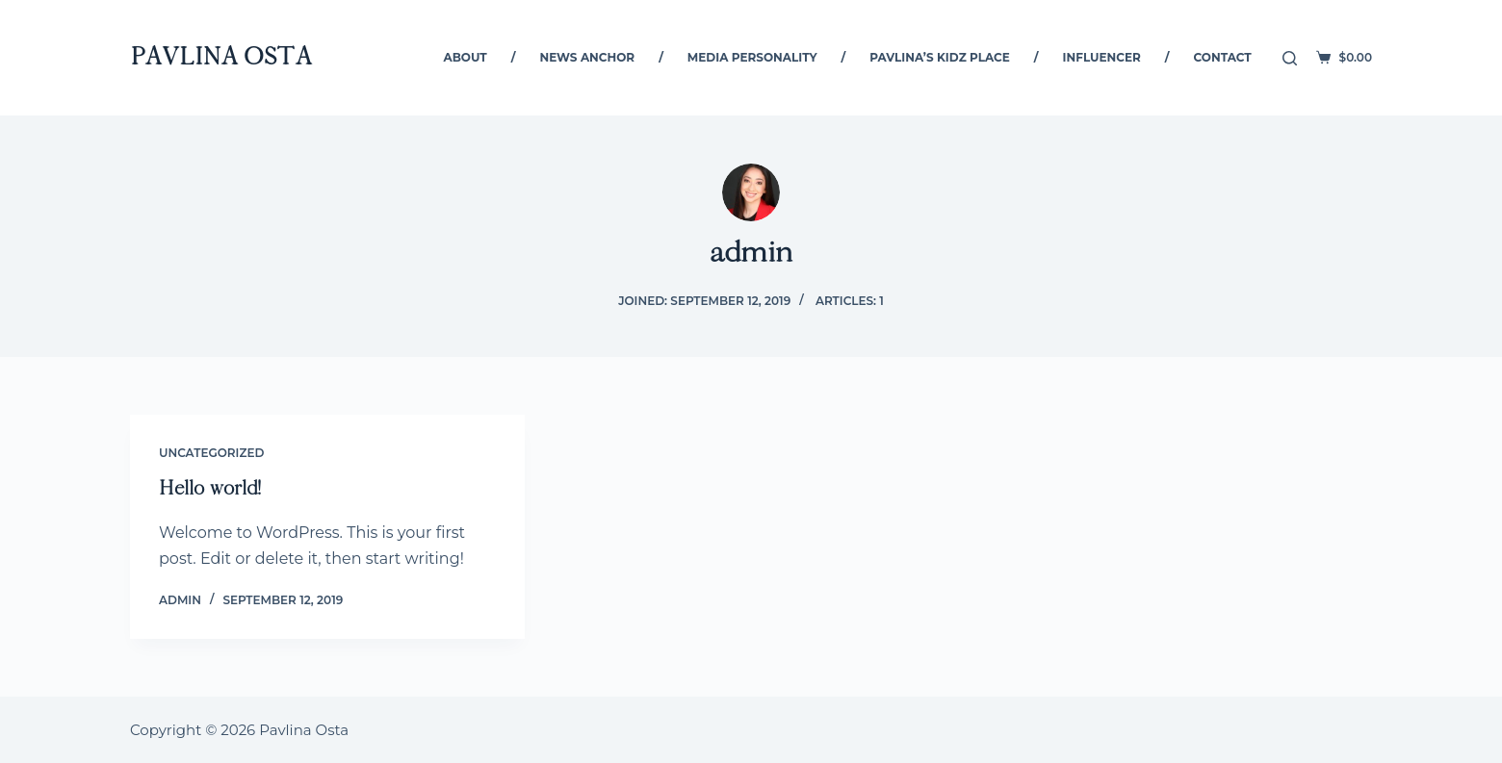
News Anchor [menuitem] (586, 57)
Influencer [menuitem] (1102, 57)
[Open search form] (1289, 58)
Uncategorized (211, 452)
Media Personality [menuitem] (752, 57)
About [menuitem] (465, 57)
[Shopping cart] (1344, 57)
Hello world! (210, 488)
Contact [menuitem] (1223, 57)
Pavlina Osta (221, 56)
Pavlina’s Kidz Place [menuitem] (939, 57)
